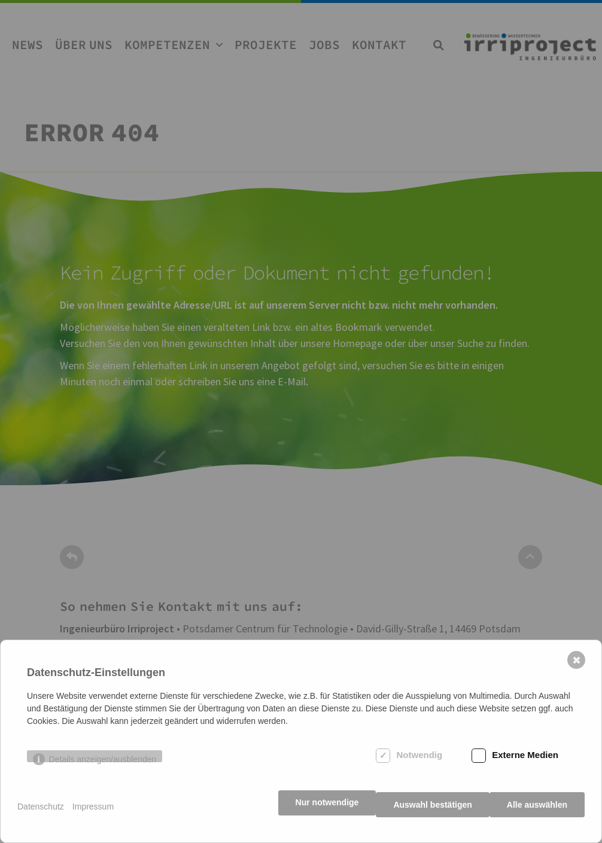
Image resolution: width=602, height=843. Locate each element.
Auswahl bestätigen (428, 813)
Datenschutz (40, 813)
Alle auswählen (537, 813)
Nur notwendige (319, 813)
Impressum (93, 813)
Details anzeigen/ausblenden (103, 771)
